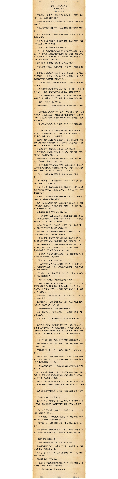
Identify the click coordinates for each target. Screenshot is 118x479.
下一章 (65, 1)
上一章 (52, 1)
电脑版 (42, 477)
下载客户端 (76, 477)
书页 (78, 1)
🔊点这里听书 (59, 11)
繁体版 (59, 477)
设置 (40, 1)
